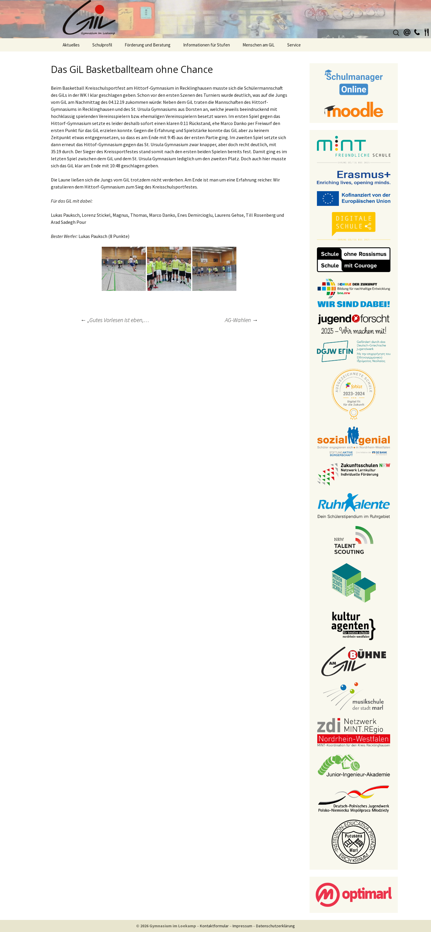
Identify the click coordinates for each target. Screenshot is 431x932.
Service (294, 45)
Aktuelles (71, 45)
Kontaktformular (214, 925)
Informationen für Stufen (206, 45)
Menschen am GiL (259, 45)
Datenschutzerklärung (275, 925)
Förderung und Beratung (148, 45)
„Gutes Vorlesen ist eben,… (114, 320)
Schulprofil (102, 45)
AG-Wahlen (241, 320)
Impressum (242, 925)
